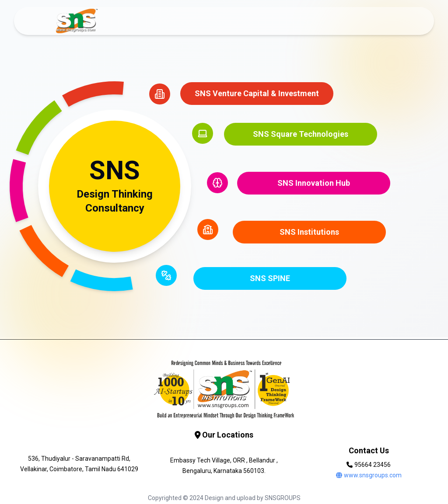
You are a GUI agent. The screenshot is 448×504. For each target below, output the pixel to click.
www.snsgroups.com (369, 475)
